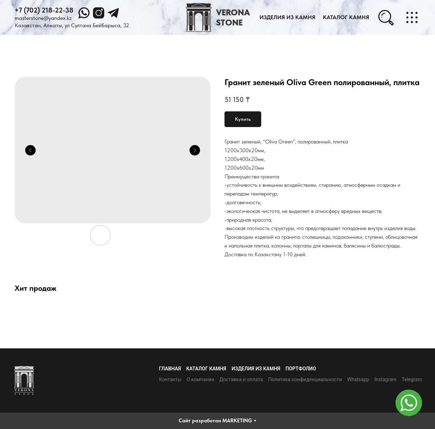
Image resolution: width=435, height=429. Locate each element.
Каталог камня (206, 368)
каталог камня (346, 17)
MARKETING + (239, 420)
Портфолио (301, 368)
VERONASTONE (233, 17)
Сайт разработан (200, 420)
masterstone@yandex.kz (43, 18)
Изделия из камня (287, 17)
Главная (170, 368)
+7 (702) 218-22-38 (44, 10)
